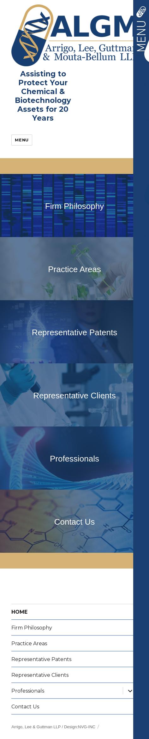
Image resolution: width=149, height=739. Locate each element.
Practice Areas (74, 269)
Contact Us (74, 522)
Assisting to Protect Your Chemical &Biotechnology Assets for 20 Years (43, 95)
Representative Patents (74, 332)
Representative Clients (74, 395)
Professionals (74, 458)
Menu (21, 139)
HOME (19, 612)
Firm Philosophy (74, 206)
